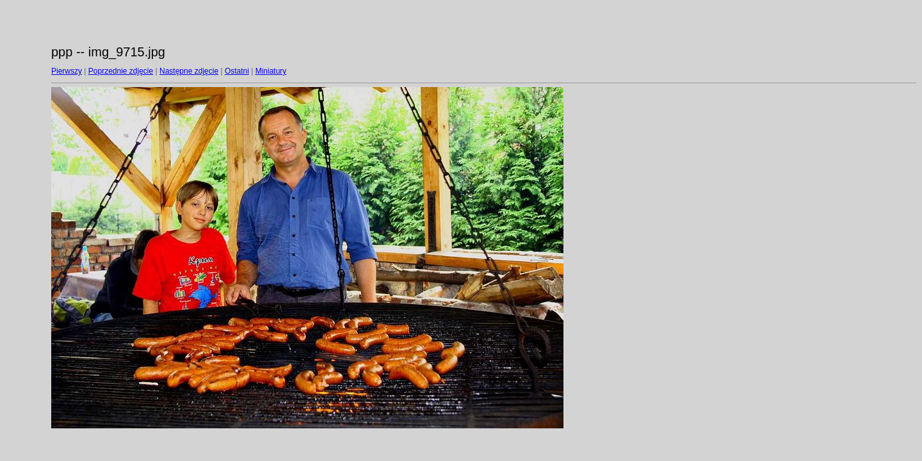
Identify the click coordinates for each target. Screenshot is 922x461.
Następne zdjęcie (188, 71)
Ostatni (237, 71)
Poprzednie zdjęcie (120, 71)
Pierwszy (66, 71)
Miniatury (271, 71)
